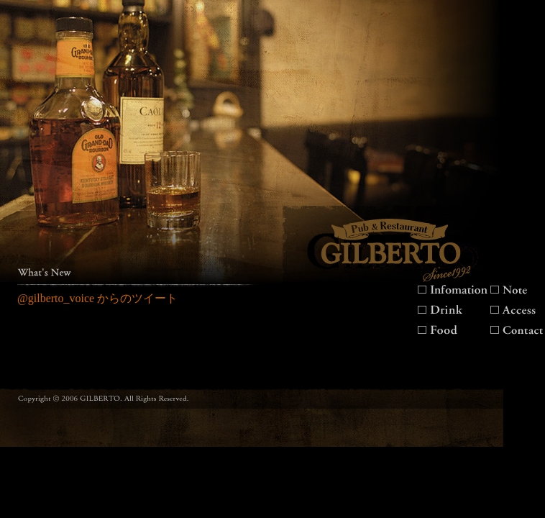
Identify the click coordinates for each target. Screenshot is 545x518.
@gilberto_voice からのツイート (97, 298)
